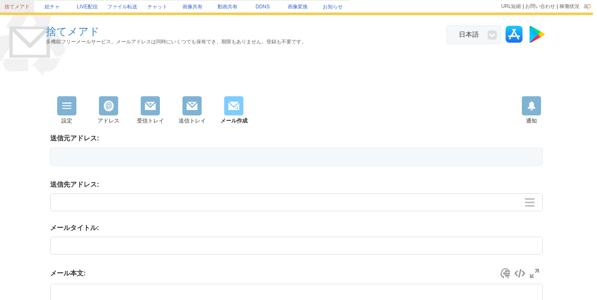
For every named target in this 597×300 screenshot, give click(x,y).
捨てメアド (17, 7)
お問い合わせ (540, 6)
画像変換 (298, 7)
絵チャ (52, 7)
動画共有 (228, 7)
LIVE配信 (87, 7)
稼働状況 (569, 6)
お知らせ (333, 7)
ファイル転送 (122, 7)
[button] (296, 156)
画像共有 (192, 7)
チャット (157, 7)
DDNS (262, 7)
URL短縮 (511, 6)
